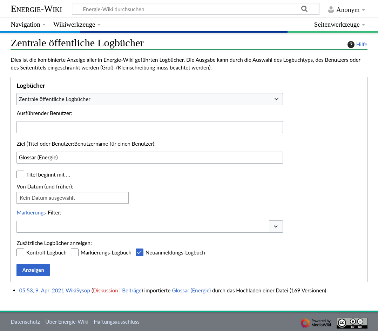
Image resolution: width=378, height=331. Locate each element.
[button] (276, 226)
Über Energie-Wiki (66, 321)
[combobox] (149, 99)
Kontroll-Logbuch (46, 252)
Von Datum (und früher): (44, 186)
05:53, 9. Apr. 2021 (42, 290)
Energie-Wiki (36, 9)
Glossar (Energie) (191, 290)
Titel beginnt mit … (48, 174)
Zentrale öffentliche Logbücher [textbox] (54, 99)
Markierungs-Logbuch (106, 252)
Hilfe (356, 44)
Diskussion (105, 290)
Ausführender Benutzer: (44, 113)
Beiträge (131, 290)
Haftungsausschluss (117, 321)
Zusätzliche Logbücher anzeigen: (54, 243)
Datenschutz (25, 321)
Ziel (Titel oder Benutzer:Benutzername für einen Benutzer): (85, 143)
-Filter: (38, 212)
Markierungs (31, 212)
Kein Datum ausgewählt (47, 197)
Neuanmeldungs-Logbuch (175, 252)
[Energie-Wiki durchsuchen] (195, 8)
